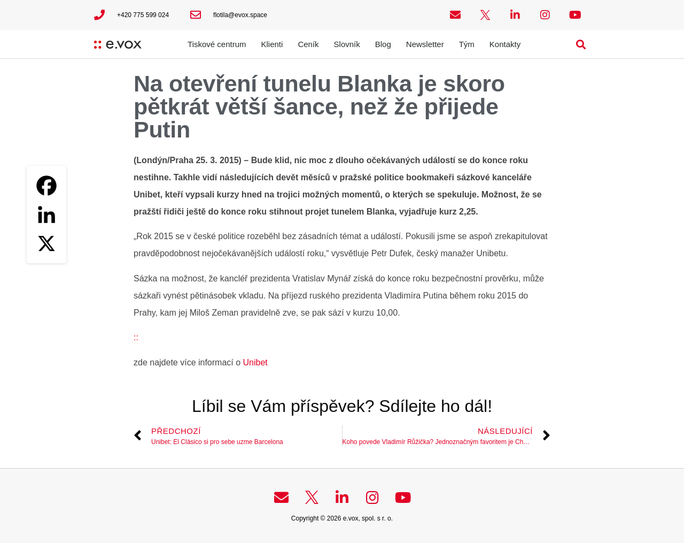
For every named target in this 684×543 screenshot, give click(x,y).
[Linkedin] (46, 214)
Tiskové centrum (217, 44)
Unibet (254, 362)
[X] (46, 243)
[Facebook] (46, 185)
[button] (581, 44)
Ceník (308, 44)
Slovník (347, 44)
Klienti (272, 44)
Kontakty (504, 44)
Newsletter (425, 44)
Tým (467, 44)
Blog (383, 44)
